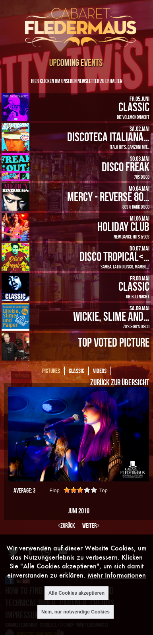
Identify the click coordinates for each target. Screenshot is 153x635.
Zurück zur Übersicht (119, 382)
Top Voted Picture (113, 342)
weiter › (90, 525)
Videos (100, 370)
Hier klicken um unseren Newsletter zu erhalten (76, 81)
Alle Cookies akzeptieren (76, 593)
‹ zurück (66, 525)
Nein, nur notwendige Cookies (75, 612)
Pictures (51, 370)
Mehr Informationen (116, 575)
